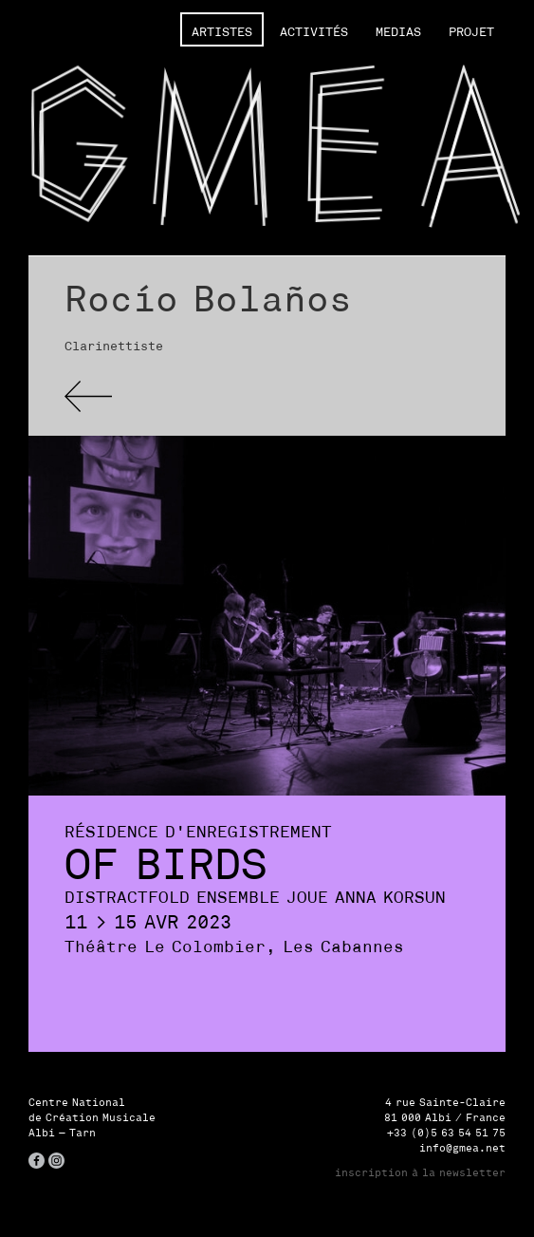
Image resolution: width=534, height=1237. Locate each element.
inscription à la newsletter (420, 1172)
